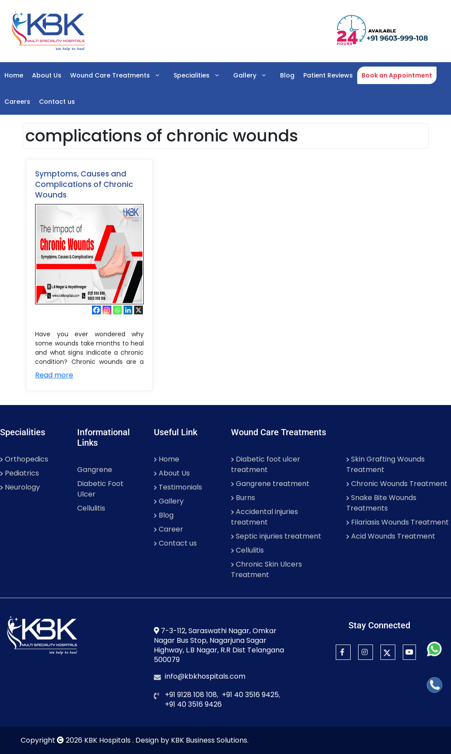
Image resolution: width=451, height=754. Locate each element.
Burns (243, 498)
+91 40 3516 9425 (250, 695)
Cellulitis (91, 508)
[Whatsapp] (117, 310)
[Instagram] (107, 310)
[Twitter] (387, 652)
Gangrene (94, 470)
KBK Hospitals (108, 740)
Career (168, 529)
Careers (17, 101)
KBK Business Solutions (209, 740)
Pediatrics (19, 473)
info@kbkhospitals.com (205, 676)
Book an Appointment (397, 75)
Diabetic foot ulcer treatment (265, 464)
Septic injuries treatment (276, 536)
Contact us (57, 101)
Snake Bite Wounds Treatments (381, 503)
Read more (54, 375)
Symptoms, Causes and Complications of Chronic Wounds (84, 184)
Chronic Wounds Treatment (396, 484)
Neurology (20, 487)
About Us (46, 75)
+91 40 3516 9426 (193, 704)
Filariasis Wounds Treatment (397, 522)
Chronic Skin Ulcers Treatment (266, 569)
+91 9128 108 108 (191, 695)
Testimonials (178, 487)
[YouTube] (409, 652)
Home (13, 75)
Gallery (254, 75)
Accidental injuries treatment (264, 517)
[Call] (434, 685)
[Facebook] (96, 310)
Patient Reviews (328, 75)
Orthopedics (24, 459)
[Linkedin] (128, 310)
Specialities (201, 75)
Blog (287, 75)
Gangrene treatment (270, 484)
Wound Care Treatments (119, 75)
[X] (138, 310)
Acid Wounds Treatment (390, 536)
